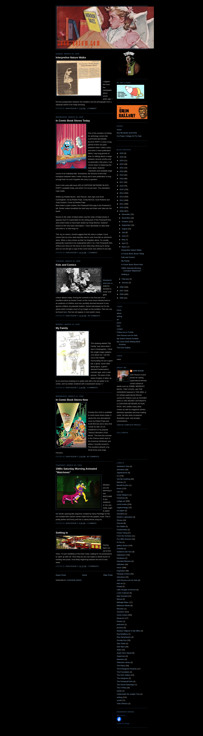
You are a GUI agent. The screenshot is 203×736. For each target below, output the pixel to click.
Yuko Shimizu (122, 703)
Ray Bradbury (122, 634)
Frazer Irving (122, 533)
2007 (122, 291)
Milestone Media (123, 605)
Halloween (121, 555)
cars (118, 492)
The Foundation (123, 672)
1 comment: (92, 108)
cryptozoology (122, 507)
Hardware (121, 558)
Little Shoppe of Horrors (126, 590)
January (125, 283)
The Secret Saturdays (125, 685)
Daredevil (120, 514)
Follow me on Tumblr (125, 332)
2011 (122, 204)
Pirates (119, 621)
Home (84, 575)
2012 (122, 200)
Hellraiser (120, 564)
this (57, 514)
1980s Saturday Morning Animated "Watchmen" (76, 470)
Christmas (121, 498)
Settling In (62, 532)
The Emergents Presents (127, 669)
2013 (122, 197)
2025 (122, 153)
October (125, 221)
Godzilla (120, 548)
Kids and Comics (66, 264)
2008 (122, 287)
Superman (121, 656)
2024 (122, 157)
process (120, 628)
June (124, 236)
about (119, 313)
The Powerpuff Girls (125, 681)
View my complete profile (129, 425)
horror (119, 568)
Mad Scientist (122, 596)
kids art (120, 583)
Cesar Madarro (123, 495)
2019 (122, 175)
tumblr (119, 691)
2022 (122, 164)
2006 (122, 294)
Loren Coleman (123, 593)
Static (119, 650)
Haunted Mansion (124, 561)
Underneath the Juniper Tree (128, 694)
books (119, 488)
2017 (122, 182)
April (124, 243)
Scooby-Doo (122, 640)
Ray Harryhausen (124, 637)
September (126, 225)
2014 (122, 193)
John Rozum (138, 371)
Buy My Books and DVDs (127, 133)
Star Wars (121, 647)
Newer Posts (61, 575)
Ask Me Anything (123, 479)
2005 (122, 298)
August (125, 229)
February (125, 279)
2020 (122, 171)
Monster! (120, 609)
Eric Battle (121, 526)
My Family (62, 328)
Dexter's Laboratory (125, 517)
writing (119, 316)
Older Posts (108, 575)
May (124, 240)
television (120, 659)
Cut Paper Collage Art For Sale (129, 136)
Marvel (119, 599)
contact (120, 329)
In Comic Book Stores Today (73, 120)
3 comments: (93, 387)
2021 (122, 168)
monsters (120, 612)
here (65, 312)
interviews (121, 577)
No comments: (94, 316)
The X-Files (121, 688)
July (123, 232)
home (119, 310)
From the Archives (124, 536)
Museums (121, 618)
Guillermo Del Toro (124, 552)
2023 (122, 160)
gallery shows (122, 545)
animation (121, 470)
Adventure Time (123, 466)
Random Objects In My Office (128, 631)
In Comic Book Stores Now (72, 399)
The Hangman (122, 678)
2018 (122, 179)
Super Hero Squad (124, 653)
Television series (123, 662)
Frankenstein (122, 530)
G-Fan (119, 542)
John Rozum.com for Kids (127, 335)
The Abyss (121, 666)
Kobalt (119, 586)
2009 (122, 211)
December (126, 214)
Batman (120, 482)
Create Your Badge (123, 723)
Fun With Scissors (124, 539)
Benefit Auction (123, 485)
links (118, 326)
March (124, 247)
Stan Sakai (121, 643)
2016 (122, 186)
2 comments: (93, 566)
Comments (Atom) (74, 580)
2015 (122, 189)
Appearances (122, 473)
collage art (121, 501)
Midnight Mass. (123, 602)
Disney (119, 520)
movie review (122, 615)
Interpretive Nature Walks (71, 57)
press (119, 323)
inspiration (121, 571)
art (118, 320)
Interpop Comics (123, 574)
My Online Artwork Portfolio (128, 339)
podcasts (120, 624)
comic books (122, 504)
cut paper (120, 511)
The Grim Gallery (124, 348)
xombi (119, 700)
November (126, 218)
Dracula (120, 523)
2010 (122, 207)
